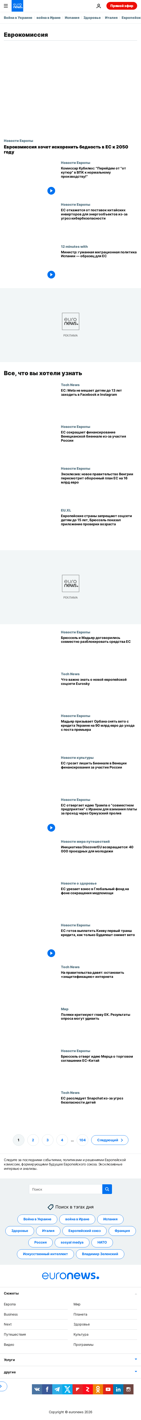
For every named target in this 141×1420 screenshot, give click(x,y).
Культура (81, 1334)
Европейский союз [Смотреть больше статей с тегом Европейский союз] (84, 1231)
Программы (84, 1344)
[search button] (107, 1189)
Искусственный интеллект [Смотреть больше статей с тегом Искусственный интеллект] (45, 1254)
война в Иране (49, 17)
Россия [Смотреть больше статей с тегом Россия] (40, 1242)
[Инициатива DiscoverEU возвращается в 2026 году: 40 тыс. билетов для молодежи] (99, 860)
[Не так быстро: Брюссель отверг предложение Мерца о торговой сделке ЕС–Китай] (99, 1069)
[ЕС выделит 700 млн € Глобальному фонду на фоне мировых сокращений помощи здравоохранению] (99, 902)
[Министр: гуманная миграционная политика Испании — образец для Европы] (99, 265)
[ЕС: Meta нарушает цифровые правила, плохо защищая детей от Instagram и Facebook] (99, 403)
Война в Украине (18, 17)
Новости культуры (77, 757)
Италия (111, 17)
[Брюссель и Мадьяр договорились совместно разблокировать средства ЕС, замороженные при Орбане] (99, 651)
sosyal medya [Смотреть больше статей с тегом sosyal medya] (72, 1242)
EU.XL (66, 510)
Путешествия (15, 1334)
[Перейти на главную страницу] (17, 6)
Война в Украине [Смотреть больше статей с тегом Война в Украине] (37, 1219)
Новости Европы (18, 140)
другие (9, 1372)
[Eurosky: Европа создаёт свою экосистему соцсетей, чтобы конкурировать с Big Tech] (99, 693)
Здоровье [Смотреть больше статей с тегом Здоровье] (19, 1231)
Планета (80, 1314)
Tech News (70, 385)
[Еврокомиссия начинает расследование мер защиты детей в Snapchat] (99, 1111)
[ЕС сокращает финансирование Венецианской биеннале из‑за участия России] (99, 445)
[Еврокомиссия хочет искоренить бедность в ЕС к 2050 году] (70, 149)
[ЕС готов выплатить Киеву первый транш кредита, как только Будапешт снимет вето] (99, 944)
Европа (10, 1304)
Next (8, 1324)
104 (82, 1140)
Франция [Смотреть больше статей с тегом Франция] (122, 1231)
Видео (9, 1344)
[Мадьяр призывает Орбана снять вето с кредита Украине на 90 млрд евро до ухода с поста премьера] (99, 734)
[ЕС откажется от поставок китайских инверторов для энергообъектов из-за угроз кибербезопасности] (99, 223)
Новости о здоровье (79, 883)
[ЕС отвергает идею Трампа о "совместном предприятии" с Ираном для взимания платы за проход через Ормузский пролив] (99, 818)
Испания (72, 17)
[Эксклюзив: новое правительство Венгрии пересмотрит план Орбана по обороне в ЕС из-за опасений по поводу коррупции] (99, 487)
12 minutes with (74, 246)
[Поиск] (70, 1189)
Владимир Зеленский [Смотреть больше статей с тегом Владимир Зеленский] (100, 1254)
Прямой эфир (121, 6)
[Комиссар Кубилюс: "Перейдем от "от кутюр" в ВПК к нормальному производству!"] (99, 181)
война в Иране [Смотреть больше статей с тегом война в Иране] (77, 1219)
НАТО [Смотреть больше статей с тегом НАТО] (102, 1242)
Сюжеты (11, 1293)
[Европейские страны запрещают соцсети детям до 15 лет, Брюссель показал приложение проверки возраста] (99, 529)
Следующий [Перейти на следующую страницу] (107, 1140)
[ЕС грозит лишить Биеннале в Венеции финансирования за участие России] (99, 776)
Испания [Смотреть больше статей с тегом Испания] (110, 1219)
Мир (64, 1008)
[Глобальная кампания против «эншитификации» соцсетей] (99, 986)
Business (11, 1314)
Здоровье (92, 17)
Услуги (9, 1360)
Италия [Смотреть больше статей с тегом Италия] (48, 1231)
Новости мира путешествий (85, 841)
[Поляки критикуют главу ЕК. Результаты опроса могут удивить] (99, 1027)
